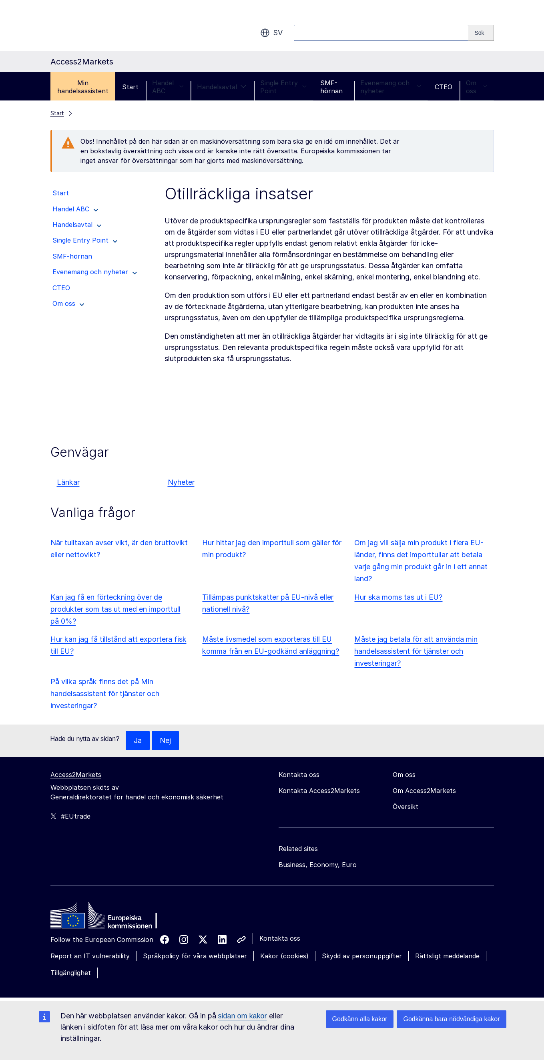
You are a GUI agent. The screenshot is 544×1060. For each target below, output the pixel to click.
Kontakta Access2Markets (319, 791)
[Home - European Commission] (108, 917)
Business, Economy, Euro (318, 865)
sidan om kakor (242, 1016)
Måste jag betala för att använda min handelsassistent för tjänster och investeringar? (416, 651)
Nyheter (181, 482)
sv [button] (271, 33)
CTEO (443, 87)
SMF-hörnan (331, 87)
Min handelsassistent (82, 87)
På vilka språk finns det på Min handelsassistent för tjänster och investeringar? (104, 693)
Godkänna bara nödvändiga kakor (451, 1019)
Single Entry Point (283, 87)
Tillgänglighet (70, 973)
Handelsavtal (222, 87)
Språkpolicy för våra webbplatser (195, 956)
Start (130, 87)
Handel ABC (168, 87)
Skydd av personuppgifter (362, 956)
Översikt (405, 807)
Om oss (476, 87)
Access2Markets (75, 775)
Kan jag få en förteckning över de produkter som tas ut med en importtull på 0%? (115, 609)
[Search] (481, 33)
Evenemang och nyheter (390, 87)
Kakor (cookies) (284, 956)
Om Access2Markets (424, 791)
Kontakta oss (279, 938)
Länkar (68, 482)
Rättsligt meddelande (447, 956)
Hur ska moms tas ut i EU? (398, 597)
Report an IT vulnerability (90, 956)
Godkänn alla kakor (359, 1019)
